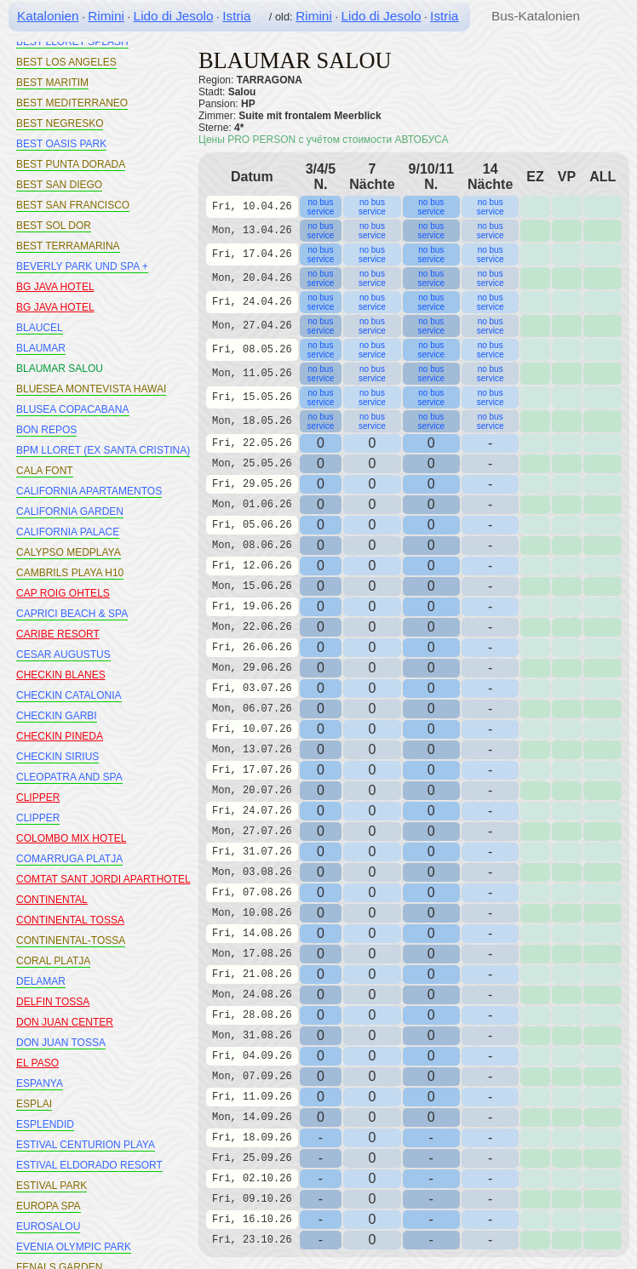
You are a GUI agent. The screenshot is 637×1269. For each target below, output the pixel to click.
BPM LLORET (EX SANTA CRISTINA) (103, 450)
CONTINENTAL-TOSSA (70, 940)
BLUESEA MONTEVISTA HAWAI (91, 389)
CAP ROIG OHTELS (63, 593)
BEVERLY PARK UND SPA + (82, 266)
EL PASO (37, 1063)
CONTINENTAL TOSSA (70, 920)
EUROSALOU (48, 1226)
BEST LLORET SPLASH (72, 42)
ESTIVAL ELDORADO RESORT (89, 1165)
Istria (236, 16)
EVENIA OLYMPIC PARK (73, 1247)
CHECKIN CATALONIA (69, 695)
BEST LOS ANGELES (66, 62)
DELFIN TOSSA (52, 1002)
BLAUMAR (41, 348)
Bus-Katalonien (535, 16)
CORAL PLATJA (53, 961)
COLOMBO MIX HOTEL (71, 838)
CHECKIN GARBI (56, 716)
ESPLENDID (45, 1124)
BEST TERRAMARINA (68, 246)
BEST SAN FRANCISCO (72, 205)
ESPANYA (39, 1083)
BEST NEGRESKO (59, 123)
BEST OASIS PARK (61, 144)
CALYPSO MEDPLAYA (68, 552)
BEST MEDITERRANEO (72, 103)
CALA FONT (44, 471)
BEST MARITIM (52, 83)
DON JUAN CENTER (64, 1022)
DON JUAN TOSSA (61, 1043)
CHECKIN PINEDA (59, 736)
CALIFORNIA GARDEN (69, 511)
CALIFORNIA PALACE (67, 532)
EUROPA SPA (48, 1206)
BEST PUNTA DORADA (70, 164)
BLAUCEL (39, 328)
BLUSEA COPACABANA (72, 409)
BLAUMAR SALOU (59, 368)
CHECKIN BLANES (61, 675)
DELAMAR (41, 981)
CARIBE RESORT (58, 634)
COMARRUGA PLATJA (69, 859)
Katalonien (48, 16)
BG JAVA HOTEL (55, 287)
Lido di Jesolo (174, 16)
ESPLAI (34, 1104)
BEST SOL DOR (53, 226)
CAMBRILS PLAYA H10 (69, 573)
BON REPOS (46, 430)
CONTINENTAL (52, 900)
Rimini (106, 16)
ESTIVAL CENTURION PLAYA (85, 1145)
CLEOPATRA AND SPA (69, 777)
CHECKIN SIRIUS (57, 757)
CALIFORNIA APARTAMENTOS (89, 491)
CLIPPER (38, 797)
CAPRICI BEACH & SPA (72, 614)
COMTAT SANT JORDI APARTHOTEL (103, 879)
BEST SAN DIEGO (59, 185)
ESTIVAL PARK (51, 1186)
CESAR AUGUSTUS (63, 654)
